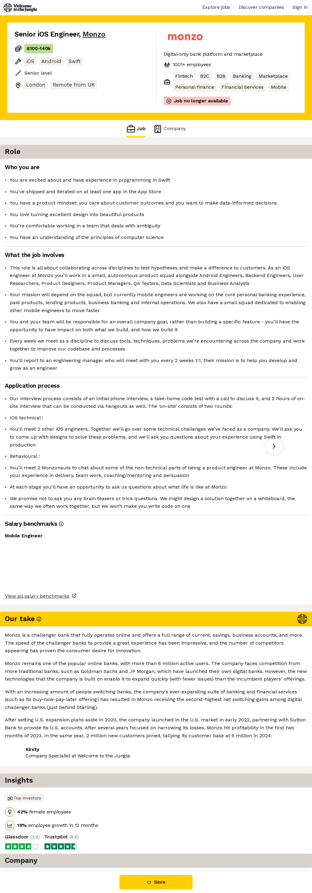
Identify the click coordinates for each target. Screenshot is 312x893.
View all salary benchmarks (44, 822)
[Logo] (20, 7)
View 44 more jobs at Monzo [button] (91, 846)
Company (169, 129)
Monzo (94, 34)
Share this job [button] (31, 846)
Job (136, 129)
